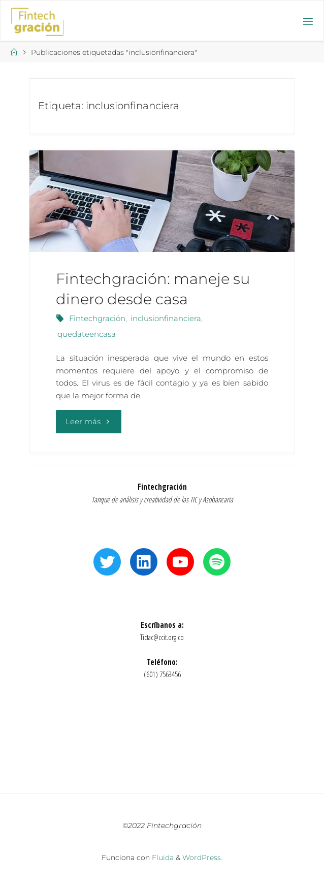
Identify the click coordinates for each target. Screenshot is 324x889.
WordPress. (202, 857)
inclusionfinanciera (166, 318)
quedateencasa (86, 334)
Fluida (162, 857)
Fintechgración (97, 318)
